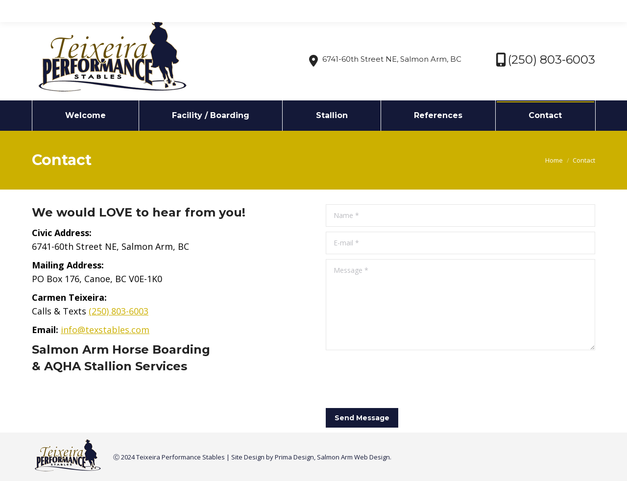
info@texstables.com (115, 9)
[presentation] (400, 379)
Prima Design (294, 457)
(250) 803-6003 (118, 311)
